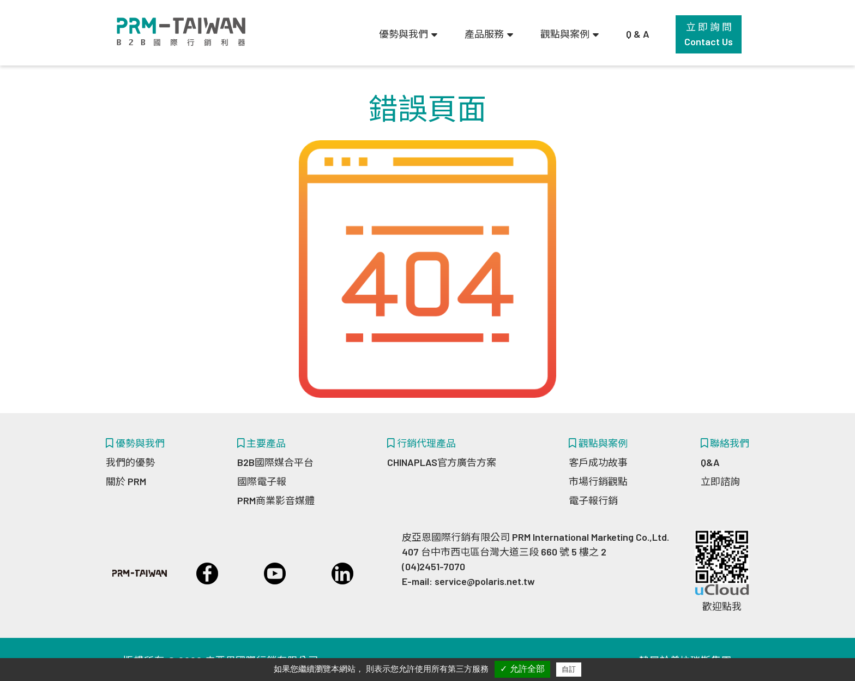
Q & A (637, 34)
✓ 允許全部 (522, 668)
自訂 (569, 669)
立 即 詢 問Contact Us (708, 34)
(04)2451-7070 (433, 566)
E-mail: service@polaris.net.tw (468, 581)
